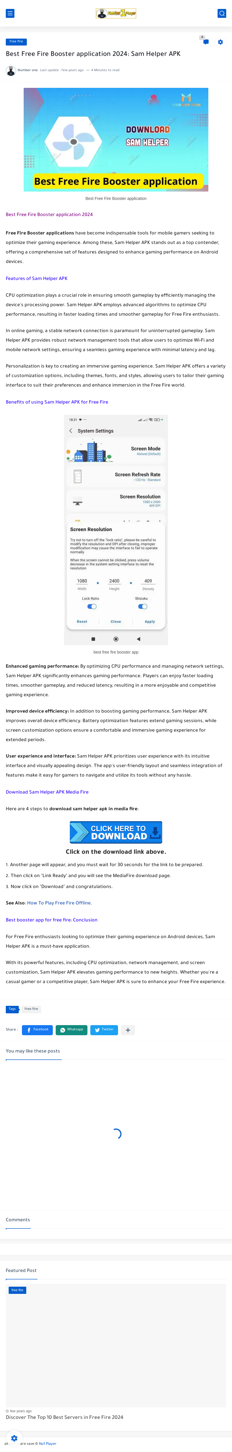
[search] (222, 13)
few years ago (21, 1411)
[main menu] (10, 13)
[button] (37, 1030)
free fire (16, 42)
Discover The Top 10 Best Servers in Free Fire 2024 (65, 1418)
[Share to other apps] (128, 1030)
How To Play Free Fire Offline (59, 903)
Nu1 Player (48, 1444)
